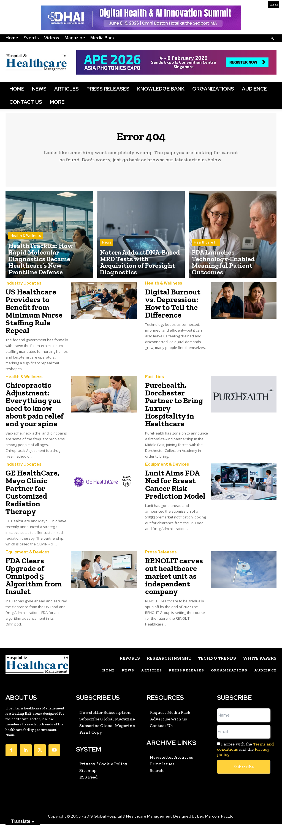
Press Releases (107, 89)
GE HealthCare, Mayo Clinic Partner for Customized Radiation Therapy (32, 494)
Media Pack (102, 38)
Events (31, 38)
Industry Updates (22, 286)
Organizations (213, 89)
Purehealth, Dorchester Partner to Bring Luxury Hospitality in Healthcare (174, 406)
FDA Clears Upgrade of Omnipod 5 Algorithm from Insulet (34, 578)
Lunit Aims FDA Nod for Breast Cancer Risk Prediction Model (175, 486)
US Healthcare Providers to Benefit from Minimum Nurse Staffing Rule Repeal (34, 313)
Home (12, 38)
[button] (272, 38)
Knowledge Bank (161, 89)
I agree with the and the (245, 750)
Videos (51, 38)
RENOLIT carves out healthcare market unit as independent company (174, 578)
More (57, 102)
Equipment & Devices (165, 466)
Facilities (153, 379)
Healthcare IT (206, 256)
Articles (66, 89)
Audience (254, 89)
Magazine (74, 38)
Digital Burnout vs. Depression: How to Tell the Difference (172, 305)
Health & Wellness (25, 251)
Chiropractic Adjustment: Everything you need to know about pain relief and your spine (35, 406)
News (39, 89)
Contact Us (25, 102)
